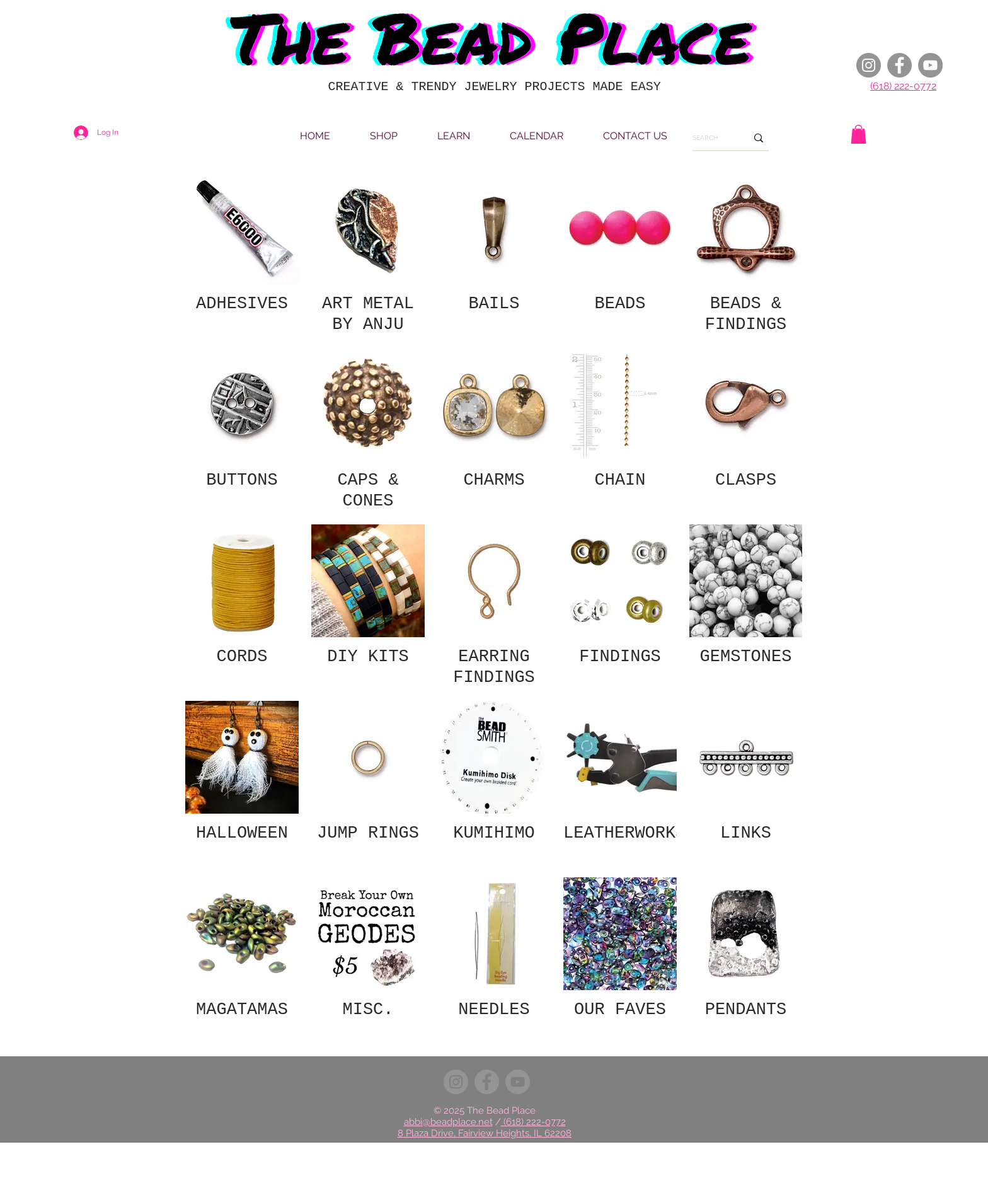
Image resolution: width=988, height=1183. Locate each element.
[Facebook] (899, 65)
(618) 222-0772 (903, 86)
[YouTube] (930, 65)
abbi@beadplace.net (448, 1122)
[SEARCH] (710, 138)
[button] (858, 134)
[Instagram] (868, 65)
